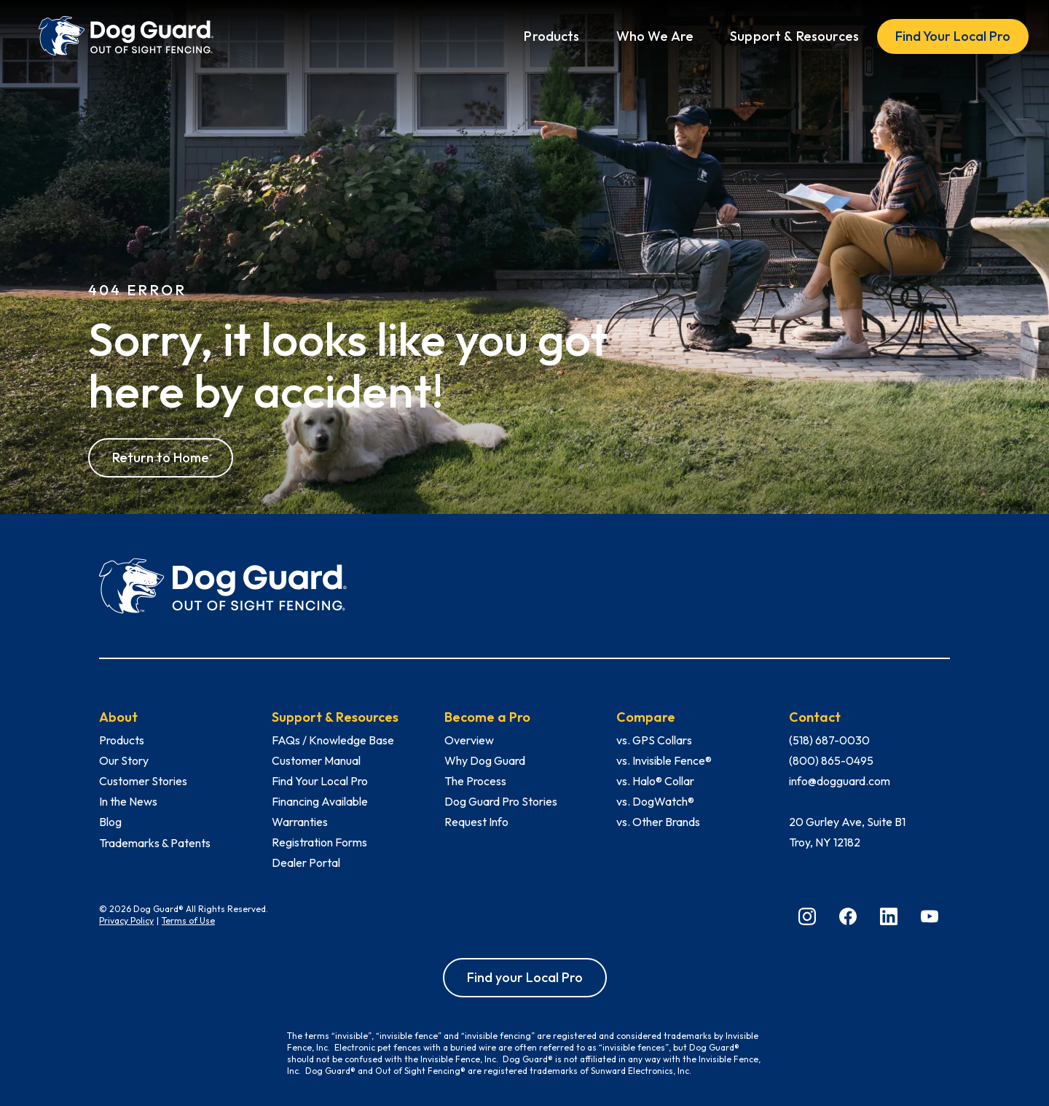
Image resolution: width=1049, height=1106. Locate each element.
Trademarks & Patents (155, 843)
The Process (475, 781)
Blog (110, 821)
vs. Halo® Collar (655, 781)
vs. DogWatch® (655, 801)
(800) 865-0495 (831, 760)
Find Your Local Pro (952, 36)
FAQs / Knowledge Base (333, 740)
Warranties (300, 821)
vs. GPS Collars (654, 740)
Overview (469, 740)
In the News (128, 801)
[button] (551, 36)
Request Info (476, 821)
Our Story (124, 760)
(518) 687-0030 (829, 740)
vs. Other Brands (658, 821)
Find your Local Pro (525, 977)
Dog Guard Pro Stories (500, 801)
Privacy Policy (126, 920)
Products (121, 740)
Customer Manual (316, 760)
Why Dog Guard (484, 760)
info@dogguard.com (839, 781)
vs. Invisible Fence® (664, 760)
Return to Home (160, 457)
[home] (126, 36)
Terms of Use (188, 920)
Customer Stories (143, 781)
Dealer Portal (306, 862)
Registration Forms (319, 842)
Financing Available (320, 801)
